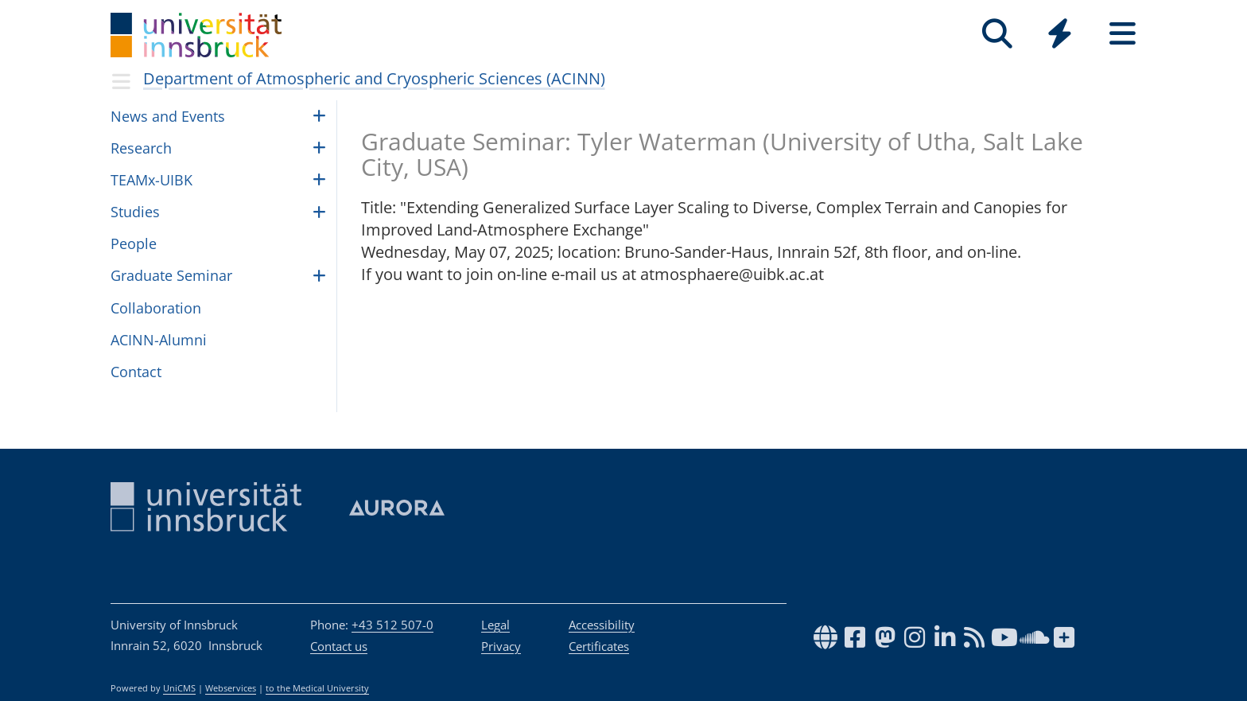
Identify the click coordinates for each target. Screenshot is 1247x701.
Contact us (338, 646)
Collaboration (156, 307)
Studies (135, 211)
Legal (495, 625)
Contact (136, 371)
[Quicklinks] (1059, 34)
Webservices (230, 688)
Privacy (501, 646)
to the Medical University (317, 688)
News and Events (168, 116)
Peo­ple (134, 243)
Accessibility (602, 625)
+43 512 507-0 (392, 625)
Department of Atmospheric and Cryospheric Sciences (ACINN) (374, 78)
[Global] (1059, 35)
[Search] (996, 34)
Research (141, 148)
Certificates (599, 646)
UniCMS (179, 688)
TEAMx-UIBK (151, 179)
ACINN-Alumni (159, 339)
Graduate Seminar (171, 275)
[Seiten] (1122, 34)
